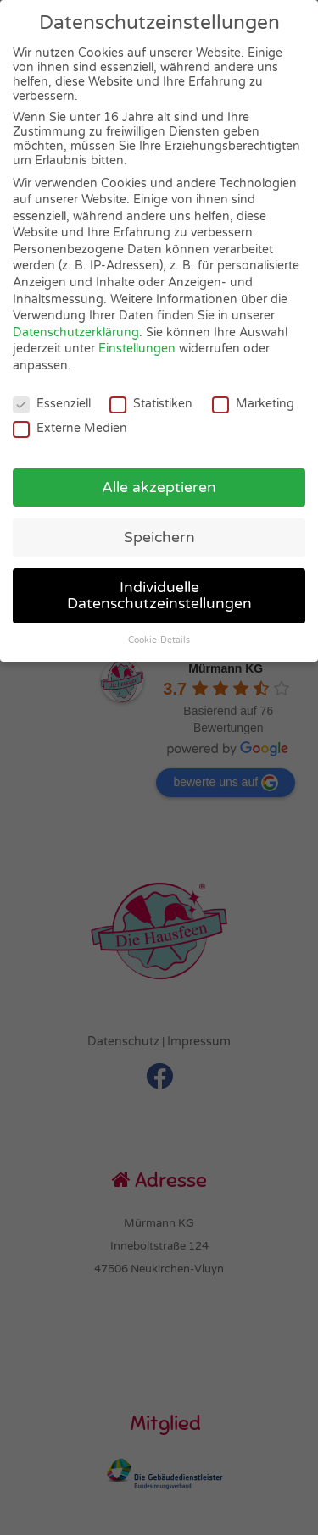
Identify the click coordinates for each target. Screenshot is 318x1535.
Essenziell (52, 403)
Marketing (253, 403)
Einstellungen (137, 348)
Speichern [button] (159, 537)
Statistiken (150, 403)
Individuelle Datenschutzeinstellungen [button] (159, 596)
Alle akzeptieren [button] (159, 487)
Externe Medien (70, 428)
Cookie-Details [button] (159, 640)
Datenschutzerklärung (76, 332)
